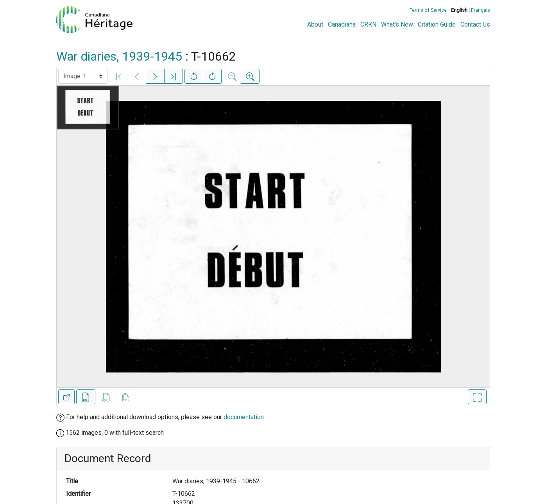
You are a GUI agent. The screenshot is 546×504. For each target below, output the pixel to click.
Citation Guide (437, 24)
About (315, 24)
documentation (244, 417)
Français (480, 10)
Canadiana (342, 24)
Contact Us (475, 24)
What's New (397, 24)
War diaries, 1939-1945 (119, 56)
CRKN (368, 24)
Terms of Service (428, 10)
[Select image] (82, 76)
